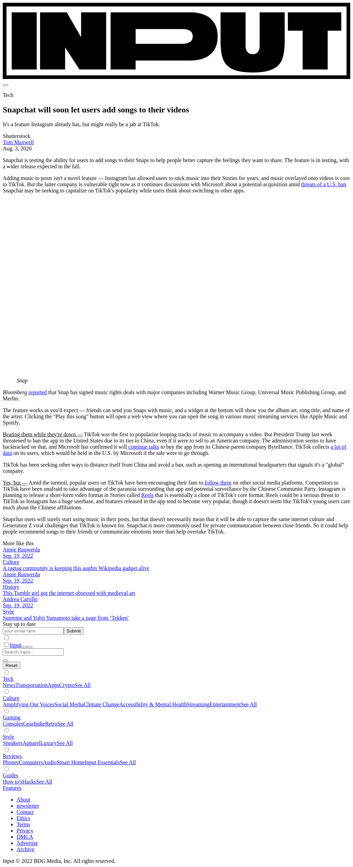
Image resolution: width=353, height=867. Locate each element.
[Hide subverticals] (11, 665)
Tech (8, 679)
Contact (25, 812)
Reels (147, 495)
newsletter (28, 806)
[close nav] (29, 647)
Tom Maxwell (18, 142)
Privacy (25, 831)
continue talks (143, 447)
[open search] (24, 647)
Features (12, 788)
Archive (25, 849)
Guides (10, 775)
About (23, 800)
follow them (217, 483)
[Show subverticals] (6, 672)
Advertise (27, 843)
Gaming (12, 717)
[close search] (5, 660)
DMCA (25, 837)
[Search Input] (33, 652)
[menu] (5, 85)
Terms (23, 824)
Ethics (23, 818)
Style (8, 737)
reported (38, 392)
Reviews (12, 756)
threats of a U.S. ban (323, 184)
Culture (11, 698)
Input (15, 645)
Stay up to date (19, 624)
